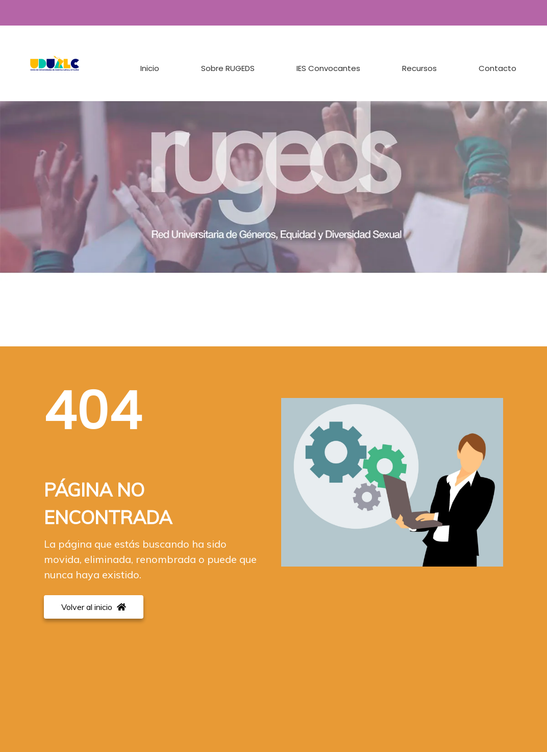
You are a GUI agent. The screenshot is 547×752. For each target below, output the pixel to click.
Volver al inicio (93, 607)
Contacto (497, 68)
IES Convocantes (328, 68)
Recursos (419, 68)
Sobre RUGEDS (228, 68)
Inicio (149, 68)
